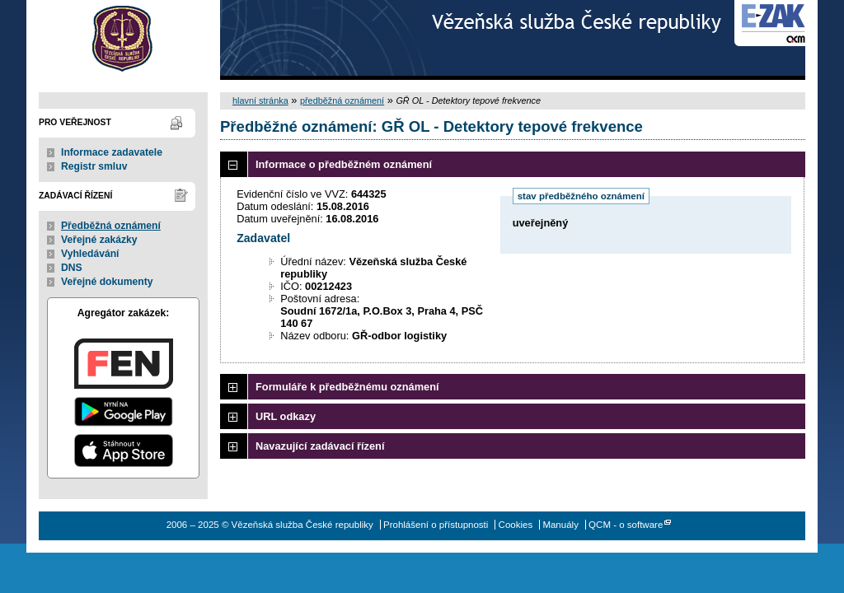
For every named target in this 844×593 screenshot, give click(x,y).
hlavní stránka (260, 100)
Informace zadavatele (111, 152)
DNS (71, 267)
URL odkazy (286, 416)
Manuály (560, 525)
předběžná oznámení (342, 100)
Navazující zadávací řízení (320, 446)
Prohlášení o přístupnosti (435, 525)
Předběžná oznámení (111, 225)
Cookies (516, 525)
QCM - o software (625, 525)
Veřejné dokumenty (106, 281)
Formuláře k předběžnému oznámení (347, 387)
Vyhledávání (90, 253)
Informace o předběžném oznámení (344, 164)
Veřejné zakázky (99, 239)
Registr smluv (94, 166)
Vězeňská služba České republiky (123, 40)
